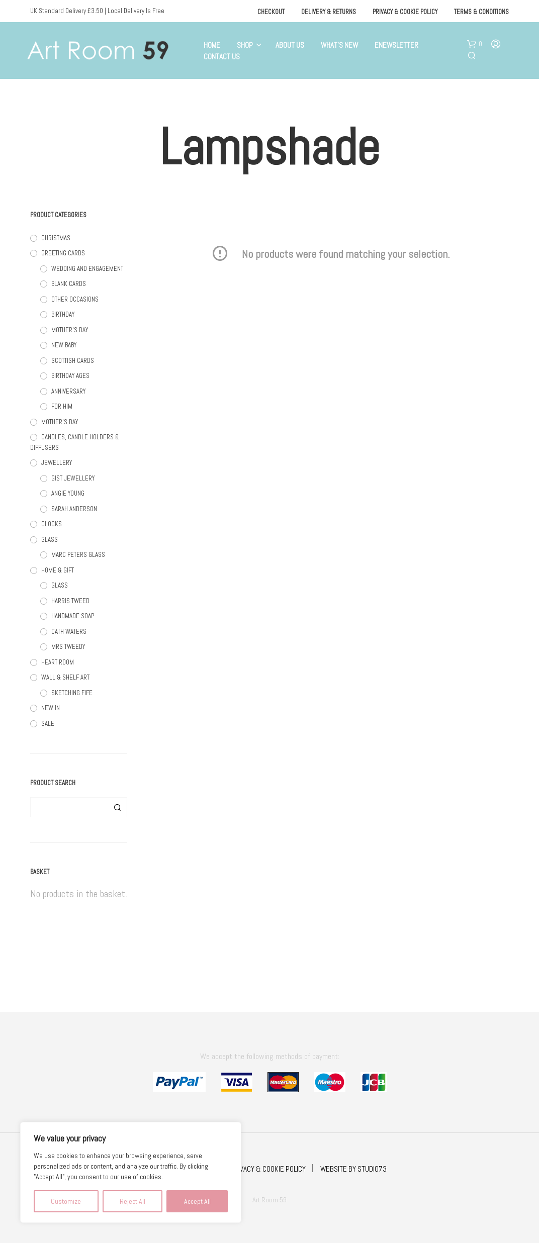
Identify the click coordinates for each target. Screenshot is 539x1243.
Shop (245, 45)
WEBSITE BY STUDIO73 (353, 1169)
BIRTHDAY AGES (70, 375)
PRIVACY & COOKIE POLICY (268, 1169)
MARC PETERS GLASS (78, 554)
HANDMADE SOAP (72, 616)
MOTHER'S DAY (69, 330)
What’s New (339, 45)
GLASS (49, 539)
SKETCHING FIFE (72, 693)
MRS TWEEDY (68, 646)
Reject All (132, 1201)
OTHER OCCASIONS (75, 299)
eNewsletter (396, 45)
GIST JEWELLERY (73, 478)
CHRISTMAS (55, 238)
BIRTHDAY (62, 314)
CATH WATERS (68, 631)
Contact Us (222, 56)
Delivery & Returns (328, 12)
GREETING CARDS (63, 253)
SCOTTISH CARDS (72, 360)
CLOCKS (51, 524)
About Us (290, 45)
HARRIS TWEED (70, 601)
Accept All (197, 1201)
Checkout (271, 12)
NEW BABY (63, 345)
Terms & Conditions (481, 12)
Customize (66, 1201)
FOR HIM (61, 406)
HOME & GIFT (57, 570)
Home (212, 45)
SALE (47, 723)
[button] (474, 44)
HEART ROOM (57, 662)
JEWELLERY (56, 462)
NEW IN (50, 708)
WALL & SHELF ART (65, 677)
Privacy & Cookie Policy (405, 12)
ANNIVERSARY (68, 391)
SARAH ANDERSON (74, 509)
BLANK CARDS (68, 283)
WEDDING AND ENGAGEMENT (87, 268)
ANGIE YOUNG (67, 493)
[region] (130, 1172)
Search (117, 807)
